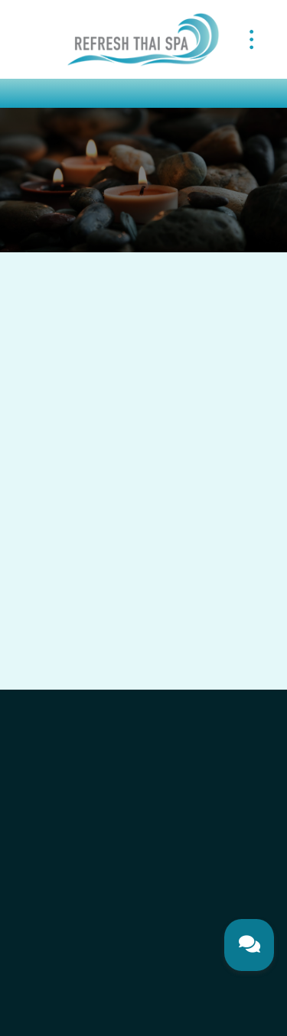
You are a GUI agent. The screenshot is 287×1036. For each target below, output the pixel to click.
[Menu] (252, 39)
